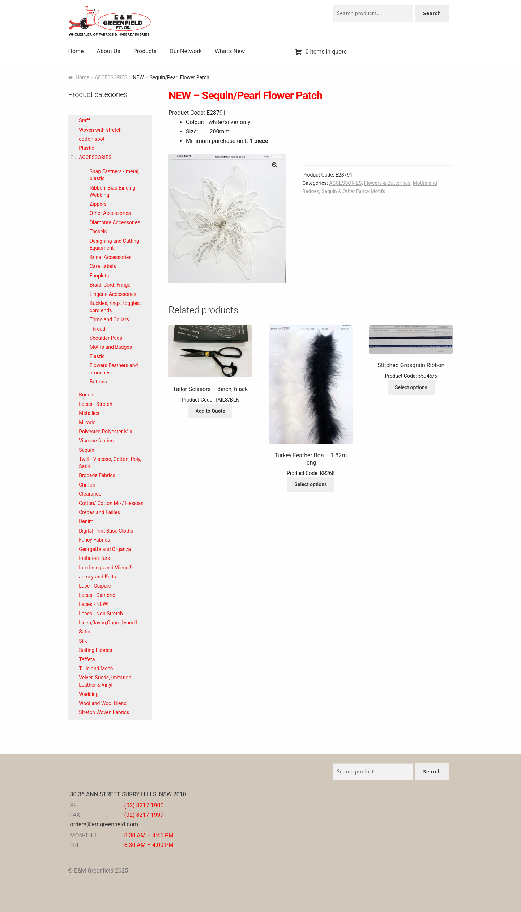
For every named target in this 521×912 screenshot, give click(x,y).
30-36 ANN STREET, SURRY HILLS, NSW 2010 (128, 794)
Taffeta (87, 659)
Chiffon (87, 485)
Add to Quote (210, 411)
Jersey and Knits (97, 577)
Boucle (86, 395)
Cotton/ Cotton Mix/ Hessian (111, 503)
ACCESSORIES (111, 77)
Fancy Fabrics (94, 540)
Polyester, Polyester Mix (105, 431)
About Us (108, 51)
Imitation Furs (94, 558)
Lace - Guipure (95, 586)
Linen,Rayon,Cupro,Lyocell (108, 622)
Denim (86, 521)
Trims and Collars (109, 319)
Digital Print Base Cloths (106, 531)
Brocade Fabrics (97, 475)
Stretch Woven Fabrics (104, 712)
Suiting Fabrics (95, 650)
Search (432, 13)
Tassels (98, 231)
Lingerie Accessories (113, 294)
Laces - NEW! (93, 604)
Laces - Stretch (95, 404)
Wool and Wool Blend (103, 703)
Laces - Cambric (97, 595)
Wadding (89, 694)
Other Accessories (110, 213)
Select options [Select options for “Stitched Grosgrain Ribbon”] (411, 387)
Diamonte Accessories (115, 222)
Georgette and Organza (105, 549)
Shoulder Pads (106, 338)
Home (76, 51)
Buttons (98, 382)
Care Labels (103, 266)
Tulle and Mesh (96, 668)
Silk (83, 641)
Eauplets (99, 276)
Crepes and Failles (99, 512)
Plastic (86, 148)
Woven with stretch (100, 130)
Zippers (98, 204)
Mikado (87, 422)
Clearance (90, 494)
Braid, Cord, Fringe (110, 285)
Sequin (86, 450)
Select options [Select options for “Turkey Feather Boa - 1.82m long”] (310, 484)
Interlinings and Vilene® (106, 567)
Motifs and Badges (111, 347)
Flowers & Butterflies (387, 183)
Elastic (97, 356)
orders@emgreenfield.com (104, 824)
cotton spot (91, 139)
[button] (275, 164)
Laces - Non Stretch (101, 613)
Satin (84, 632)
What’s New (230, 51)
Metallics (89, 413)
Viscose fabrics (96, 441)
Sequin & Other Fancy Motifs (353, 191)
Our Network (186, 51)
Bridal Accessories (111, 257)
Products (145, 51)
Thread (98, 329)
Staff (84, 120)
